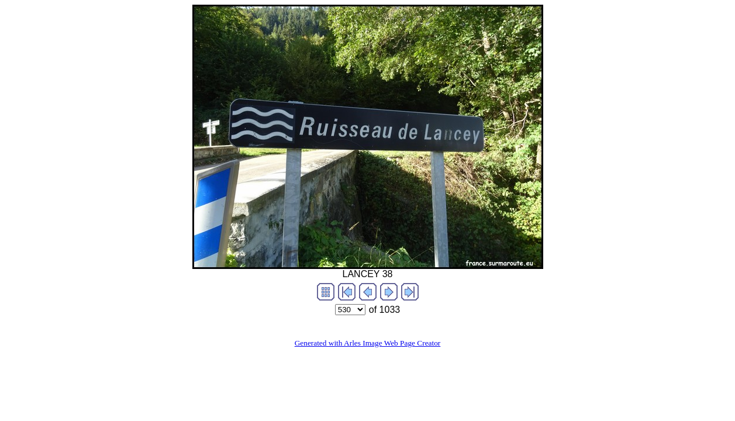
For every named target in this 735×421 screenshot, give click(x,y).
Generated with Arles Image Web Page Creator (368, 343)
